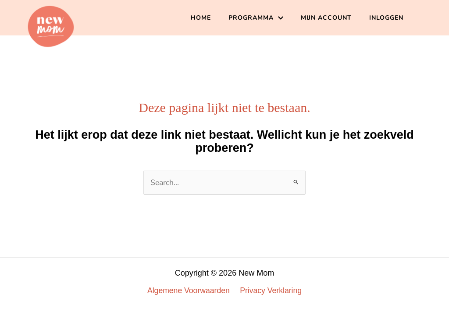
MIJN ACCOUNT (326, 18)
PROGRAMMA (255, 17)
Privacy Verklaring (270, 290)
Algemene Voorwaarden (189, 290)
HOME (201, 18)
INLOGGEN (386, 18)
